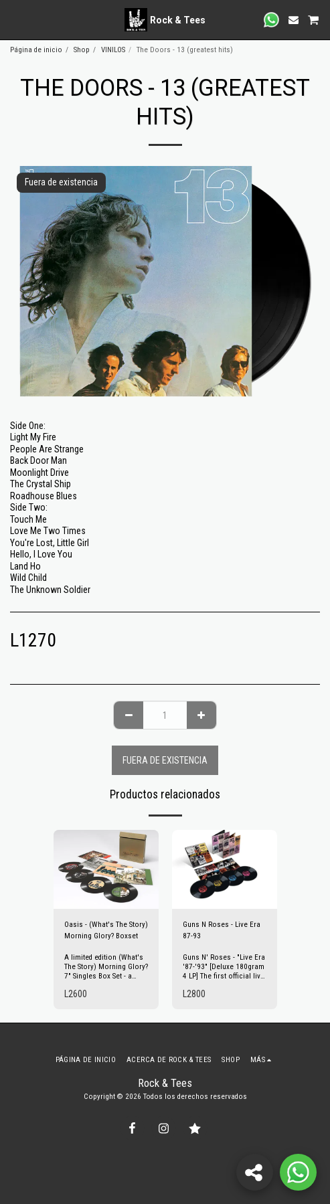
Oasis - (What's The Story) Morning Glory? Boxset (106, 930)
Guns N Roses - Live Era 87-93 (221, 930)
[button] (14, 19)
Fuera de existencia (165, 760)
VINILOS (113, 50)
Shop (82, 50)
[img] (106, 869)
